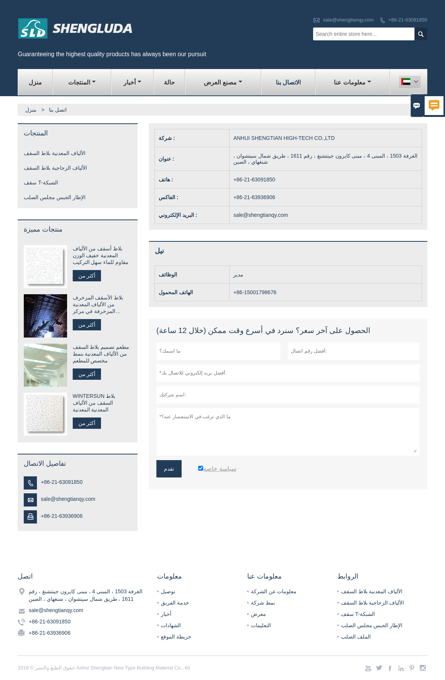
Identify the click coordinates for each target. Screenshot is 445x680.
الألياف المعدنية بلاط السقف (55, 153)
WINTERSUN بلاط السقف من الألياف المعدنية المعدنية (94, 403)
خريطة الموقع (176, 637)
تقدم (169, 469)
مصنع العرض (223, 82)
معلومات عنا (352, 82)
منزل (35, 82)
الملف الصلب (356, 637)
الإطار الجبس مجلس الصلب (55, 197)
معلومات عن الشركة (274, 591)
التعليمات (261, 625)
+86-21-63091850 (407, 20)
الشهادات (171, 625)
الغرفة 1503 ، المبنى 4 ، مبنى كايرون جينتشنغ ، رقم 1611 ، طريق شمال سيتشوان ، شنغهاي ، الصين (85, 595)
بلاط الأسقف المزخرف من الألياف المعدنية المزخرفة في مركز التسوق (98, 305)
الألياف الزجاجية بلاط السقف (55, 168)
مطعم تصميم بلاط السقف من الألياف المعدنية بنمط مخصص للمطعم (101, 354)
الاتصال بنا (288, 82)
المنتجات (82, 82)
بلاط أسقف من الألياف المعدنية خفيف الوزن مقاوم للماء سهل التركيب (101, 255)
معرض (258, 614)
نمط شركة (263, 603)
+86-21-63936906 (62, 516)
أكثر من (87, 276)
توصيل (168, 591)
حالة (169, 82)
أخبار (132, 82)
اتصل (25, 576)
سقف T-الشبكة (41, 183)
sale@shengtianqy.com (348, 20)
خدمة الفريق (175, 603)
